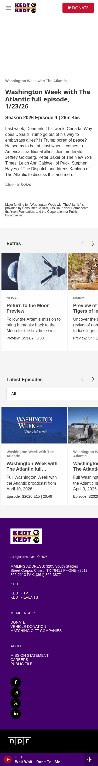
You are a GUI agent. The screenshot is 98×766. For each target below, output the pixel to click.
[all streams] (91, 759)
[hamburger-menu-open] (8, 8)
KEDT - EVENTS (24, 597)
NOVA (12, 298)
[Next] (92, 244)
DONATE (80, 7)
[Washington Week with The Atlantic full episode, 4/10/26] (34, 425)
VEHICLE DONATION (28, 627)
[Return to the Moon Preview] (34, 271)
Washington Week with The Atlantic (36, 81)
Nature (79, 298)
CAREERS (19, 660)
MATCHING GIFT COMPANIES (36, 631)
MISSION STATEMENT (29, 656)
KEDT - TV (19, 593)
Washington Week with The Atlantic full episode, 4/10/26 (32, 469)
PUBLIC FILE (21, 664)
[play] (8, 759)
